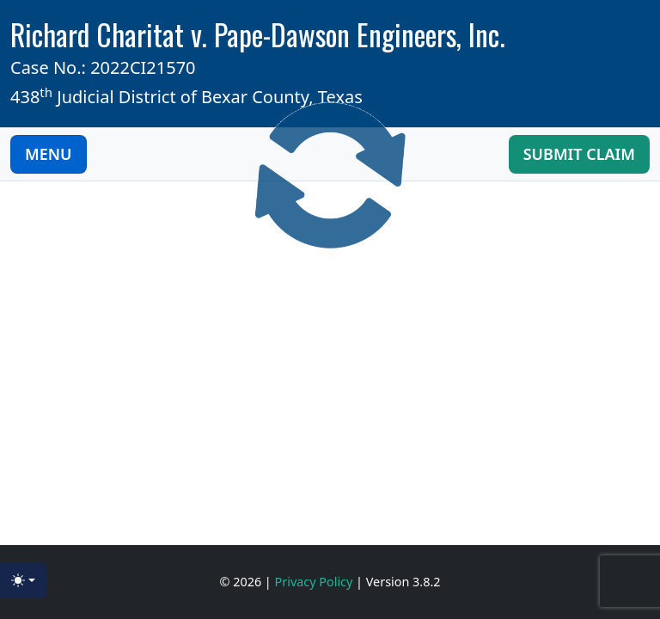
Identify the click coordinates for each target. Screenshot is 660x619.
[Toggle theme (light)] (23, 580)
